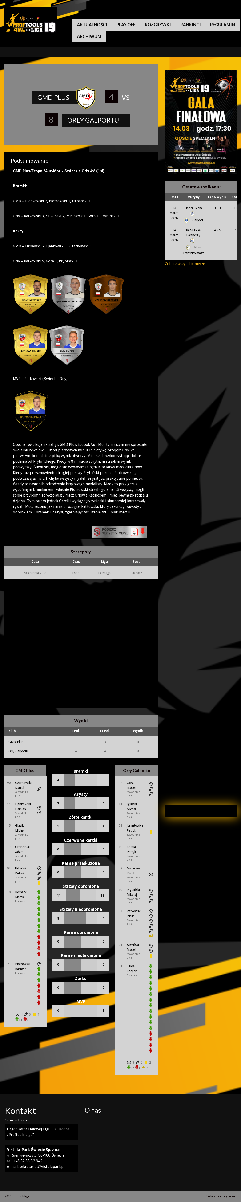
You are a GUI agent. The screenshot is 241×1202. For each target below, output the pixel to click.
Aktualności (92, 24)
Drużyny (193, 197)
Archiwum (89, 36)
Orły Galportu (18, 751)
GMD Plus (15, 742)
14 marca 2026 (174, 213)
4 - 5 (217, 230)
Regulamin (222, 24)
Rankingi (190, 24)
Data (174, 197)
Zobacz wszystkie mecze (185, 264)
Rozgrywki (158, 24)
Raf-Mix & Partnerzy (193, 235)
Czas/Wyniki (217, 197)
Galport (193, 220)
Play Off (126, 24)
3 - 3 (217, 208)
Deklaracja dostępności (221, 1196)
